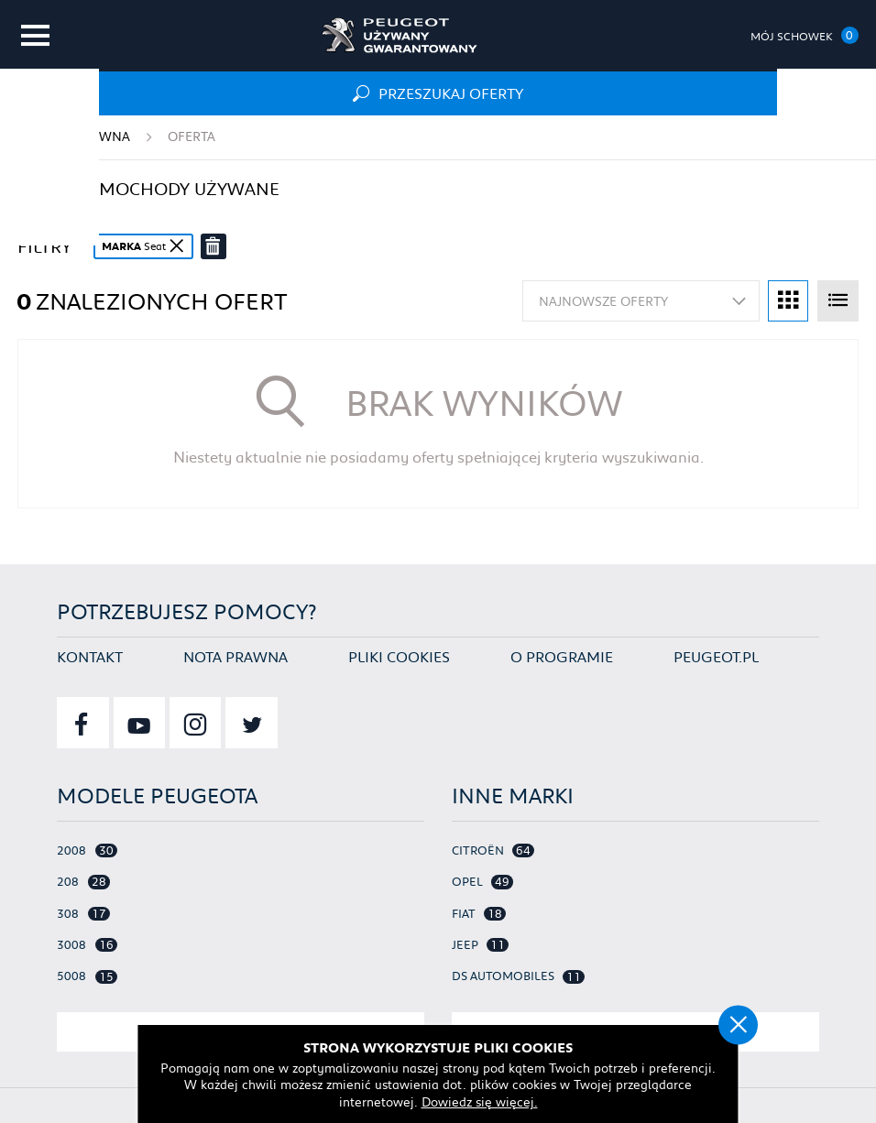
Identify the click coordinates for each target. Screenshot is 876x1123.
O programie (561, 654)
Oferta (191, 136)
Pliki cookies (399, 654)
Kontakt (90, 654)
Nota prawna (235, 654)
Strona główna (73, 136)
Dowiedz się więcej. (481, 1100)
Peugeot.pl (716, 654)
